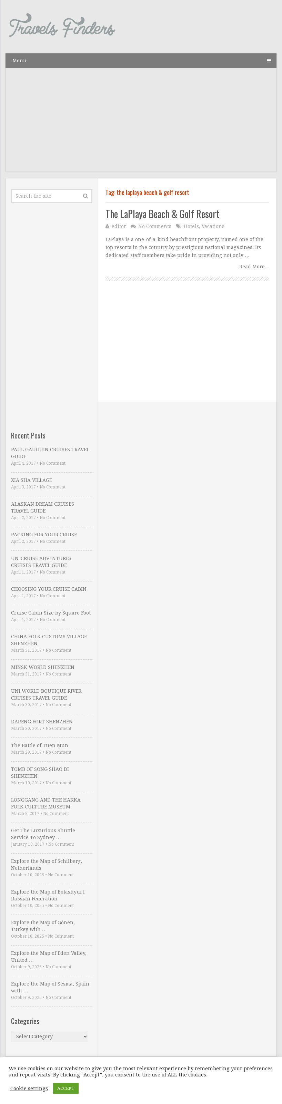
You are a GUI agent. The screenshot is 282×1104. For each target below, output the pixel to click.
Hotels (191, 226)
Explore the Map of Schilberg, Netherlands (46, 864)
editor (119, 226)
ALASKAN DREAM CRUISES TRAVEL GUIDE (42, 507)
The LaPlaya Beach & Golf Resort (162, 214)
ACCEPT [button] (65, 1088)
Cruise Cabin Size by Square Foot (51, 613)
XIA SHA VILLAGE (31, 480)
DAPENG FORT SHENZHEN (42, 721)
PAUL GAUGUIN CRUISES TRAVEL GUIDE (50, 453)
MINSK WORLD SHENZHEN (42, 667)
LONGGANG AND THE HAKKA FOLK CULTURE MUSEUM (46, 803)
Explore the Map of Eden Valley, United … (49, 956)
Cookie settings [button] (29, 1088)
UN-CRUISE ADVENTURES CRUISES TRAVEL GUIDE (41, 562)
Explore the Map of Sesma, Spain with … (50, 987)
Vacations (213, 226)
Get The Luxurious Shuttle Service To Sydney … (43, 834)
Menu (19, 60)
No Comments (154, 226)
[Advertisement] (141, 123)
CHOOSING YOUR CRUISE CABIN (49, 589)
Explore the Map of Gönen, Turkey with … (43, 926)
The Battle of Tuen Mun (39, 745)
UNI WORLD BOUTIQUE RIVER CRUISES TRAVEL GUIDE (46, 694)
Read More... (254, 266)
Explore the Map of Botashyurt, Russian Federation (48, 895)
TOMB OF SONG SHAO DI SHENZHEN (40, 772)
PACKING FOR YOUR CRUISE (44, 534)
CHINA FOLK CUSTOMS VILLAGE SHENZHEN (49, 640)
